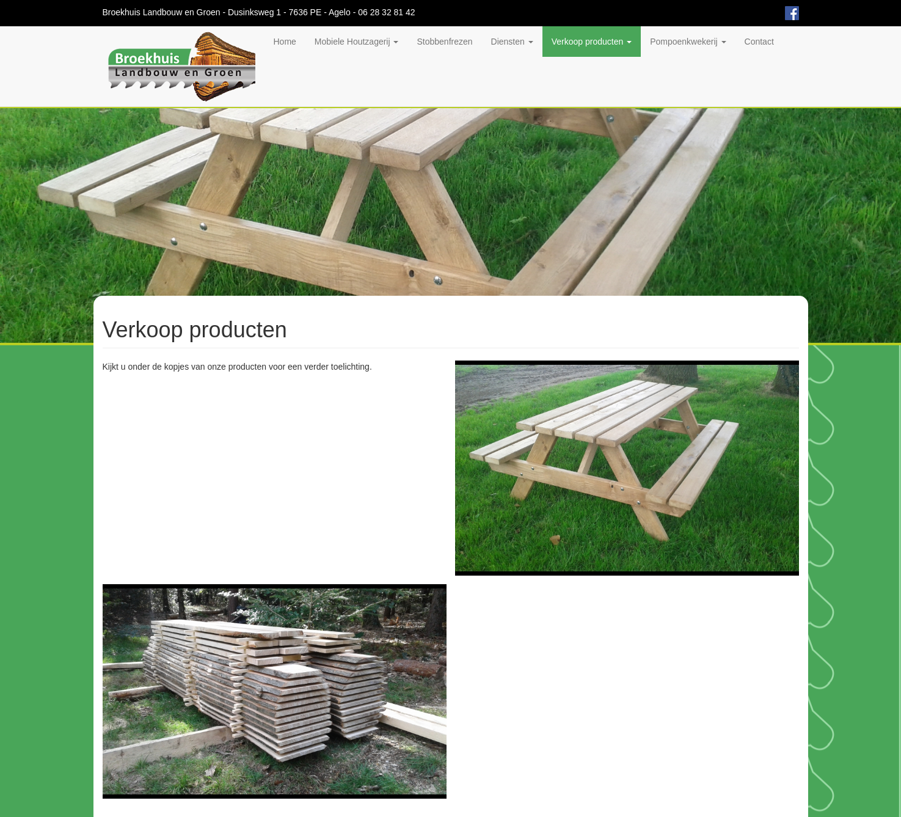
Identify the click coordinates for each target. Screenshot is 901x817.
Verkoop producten (592, 41)
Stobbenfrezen (444, 41)
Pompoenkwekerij (688, 41)
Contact (759, 41)
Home (285, 41)
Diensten (512, 41)
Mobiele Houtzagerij (357, 41)
